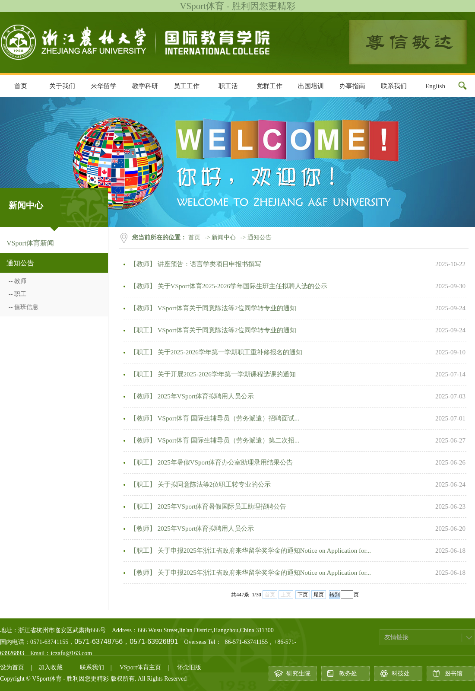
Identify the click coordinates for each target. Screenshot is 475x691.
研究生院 (298, 673)
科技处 (401, 673)
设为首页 (12, 667)
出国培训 (311, 86)
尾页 (319, 595)
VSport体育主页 (140, 667)
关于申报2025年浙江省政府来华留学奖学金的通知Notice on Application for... (263, 550)
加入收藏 (50, 667)
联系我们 (394, 86)
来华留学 (104, 86)
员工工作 (187, 86)
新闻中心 (224, 237)
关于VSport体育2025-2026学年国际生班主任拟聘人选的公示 (241, 286)
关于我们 (62, 86)
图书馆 (453, 673)
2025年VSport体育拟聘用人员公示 (205, 396)
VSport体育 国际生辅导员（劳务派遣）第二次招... (227, 440)
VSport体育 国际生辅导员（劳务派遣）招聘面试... (227, 418)
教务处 (348, 673)
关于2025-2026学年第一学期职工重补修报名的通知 (229, 352)
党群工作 (269, 86)
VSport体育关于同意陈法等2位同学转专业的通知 (226, 308)
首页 (20, 86)
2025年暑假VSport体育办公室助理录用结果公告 (224, 462)
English (435, 86)
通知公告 (20, 263)
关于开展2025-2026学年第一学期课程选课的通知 (226, 374)
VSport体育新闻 (30, 243)
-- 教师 (17, 281)
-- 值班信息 (23, 307)
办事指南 (352, 86)
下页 (303, 595)
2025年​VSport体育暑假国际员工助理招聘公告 (221, 506)
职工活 (228, 86)
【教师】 (143, 264)
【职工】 (143, 330)
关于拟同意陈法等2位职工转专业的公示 (213, 484)
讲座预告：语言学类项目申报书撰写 (208, 264)
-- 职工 (17, 294)
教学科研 (145, 86)
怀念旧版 (189, 667)
